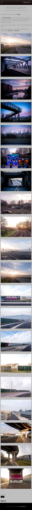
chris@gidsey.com (22, 506)
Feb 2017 (17, 30)
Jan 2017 (10, 30)
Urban (18, 14)
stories (3, 501)
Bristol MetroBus (7, 17)
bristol (2, 496)
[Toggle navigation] (1, 2)
